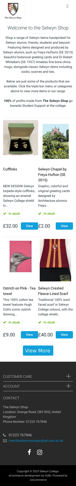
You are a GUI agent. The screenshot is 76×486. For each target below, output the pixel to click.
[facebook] (29, 452)
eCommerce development (25, 475)
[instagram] (39, 452)
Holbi (48, 475)
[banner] (38, 350)
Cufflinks (10, 169)
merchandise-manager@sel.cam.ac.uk (36, 441)
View (29, 226)
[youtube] (48, 453)
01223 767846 (20, 435)
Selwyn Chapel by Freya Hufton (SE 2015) (52, 174)
